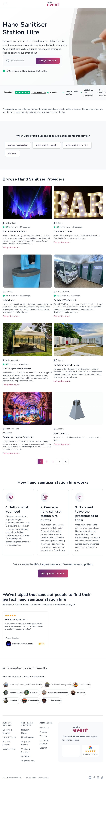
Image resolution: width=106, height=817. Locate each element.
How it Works (9, 744)
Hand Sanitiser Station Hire (55, 700)
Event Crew (78, 700)
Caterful (43, 755)
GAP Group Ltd (62, 437)
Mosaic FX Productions (15, 235)
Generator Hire (30, 708)
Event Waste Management (58, 692)
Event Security (81, 692)
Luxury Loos (31, 700)
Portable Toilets (12, 700)
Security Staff (11, 708)
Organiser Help (28, 768)
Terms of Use (43, 785)
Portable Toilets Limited (67, 368)
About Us (44, 735)
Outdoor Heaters (51, 708)
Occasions (25, 763)
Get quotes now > (11, 251)
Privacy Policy (31, 785)
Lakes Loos (9, 303)
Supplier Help (9, 756)
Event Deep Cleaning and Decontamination (22, 692)
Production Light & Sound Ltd (19, 440)
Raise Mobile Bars (64, 235)
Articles (43, 739)
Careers (43, 743)
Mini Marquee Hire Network (18, 372)
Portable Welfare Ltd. (66, 303)
